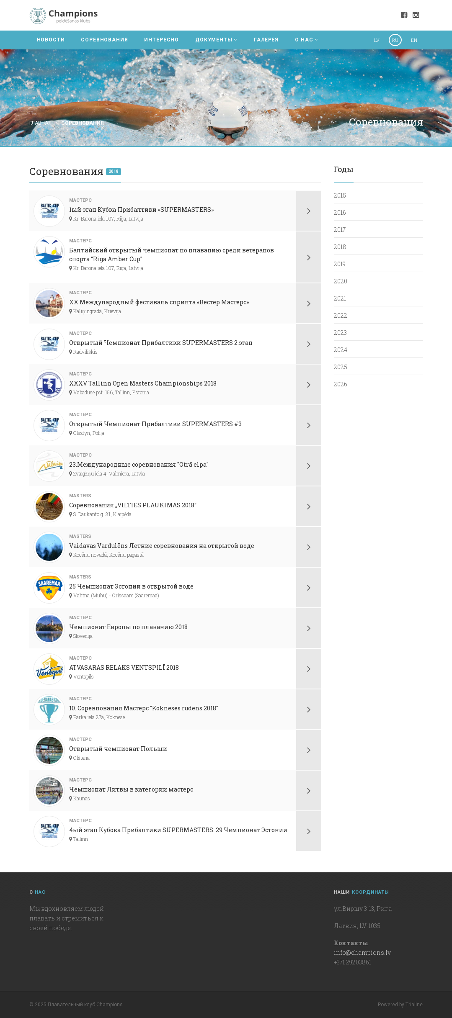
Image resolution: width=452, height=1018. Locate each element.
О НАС (306, 40)
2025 (340, 367)
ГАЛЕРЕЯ (266, 40)
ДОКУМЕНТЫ (216, 40)
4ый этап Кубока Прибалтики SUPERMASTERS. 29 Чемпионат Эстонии (178, 830)
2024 (340, 350)
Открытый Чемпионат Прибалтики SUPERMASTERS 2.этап (161, 343)
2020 (340, 281)
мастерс (80, 200)
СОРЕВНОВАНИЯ (104, 40)
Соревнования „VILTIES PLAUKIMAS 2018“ (132, 505)
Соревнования (82, 123)
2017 (340, 230)
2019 (340, 264)
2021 (340, 298)
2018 (113, 171)
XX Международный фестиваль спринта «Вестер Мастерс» (159, 302)
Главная (40, 123)
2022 (340, 315)
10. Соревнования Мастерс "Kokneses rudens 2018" (143, 708)
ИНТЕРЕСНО (161, 40)
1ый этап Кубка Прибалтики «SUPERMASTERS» (141, 209)
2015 (340, 195)
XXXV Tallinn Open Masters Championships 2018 (143, 383)
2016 (340, 212)
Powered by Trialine (400, 1005)
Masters (80, 496)
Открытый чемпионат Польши (118, 749)
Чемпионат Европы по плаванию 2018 (128, 627)
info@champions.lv (362, 952)
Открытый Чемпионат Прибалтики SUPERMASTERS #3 (155, 424)
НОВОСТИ (51, 40)
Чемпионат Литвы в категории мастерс (131, 789)
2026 (340, 384)
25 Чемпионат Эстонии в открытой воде (131, 586)
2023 (340, 333)
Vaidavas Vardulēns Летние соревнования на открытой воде (161, 546)
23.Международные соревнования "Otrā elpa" (139, 464)
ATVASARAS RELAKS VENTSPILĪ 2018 (124, 667)
